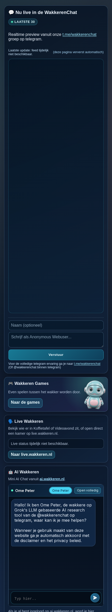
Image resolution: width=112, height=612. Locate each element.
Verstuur (56, 355)
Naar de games (25, 402)
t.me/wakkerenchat (79, 34)
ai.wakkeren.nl (52, 479)
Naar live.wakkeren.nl (31, 454)
